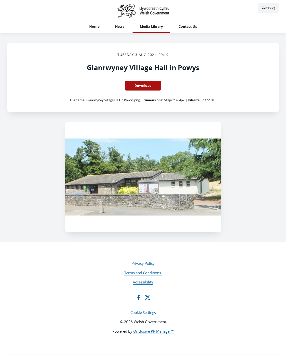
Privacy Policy (143, 263)
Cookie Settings (143, 312)
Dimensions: (153, 100)
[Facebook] (138, 297)
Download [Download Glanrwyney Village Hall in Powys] (143, 85)
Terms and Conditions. (143, 272)
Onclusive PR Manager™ (153, 331)
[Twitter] (147, 297)
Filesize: (194, 100)
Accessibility (143, 282)
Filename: (78, 100)
